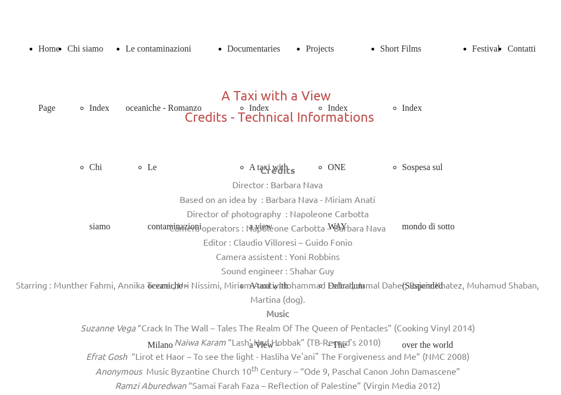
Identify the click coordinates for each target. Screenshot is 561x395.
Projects (320, 48)
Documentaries (253, 48)
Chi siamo (85, 48)
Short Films (400, 48)
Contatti (521, 48)
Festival (486, 48)
